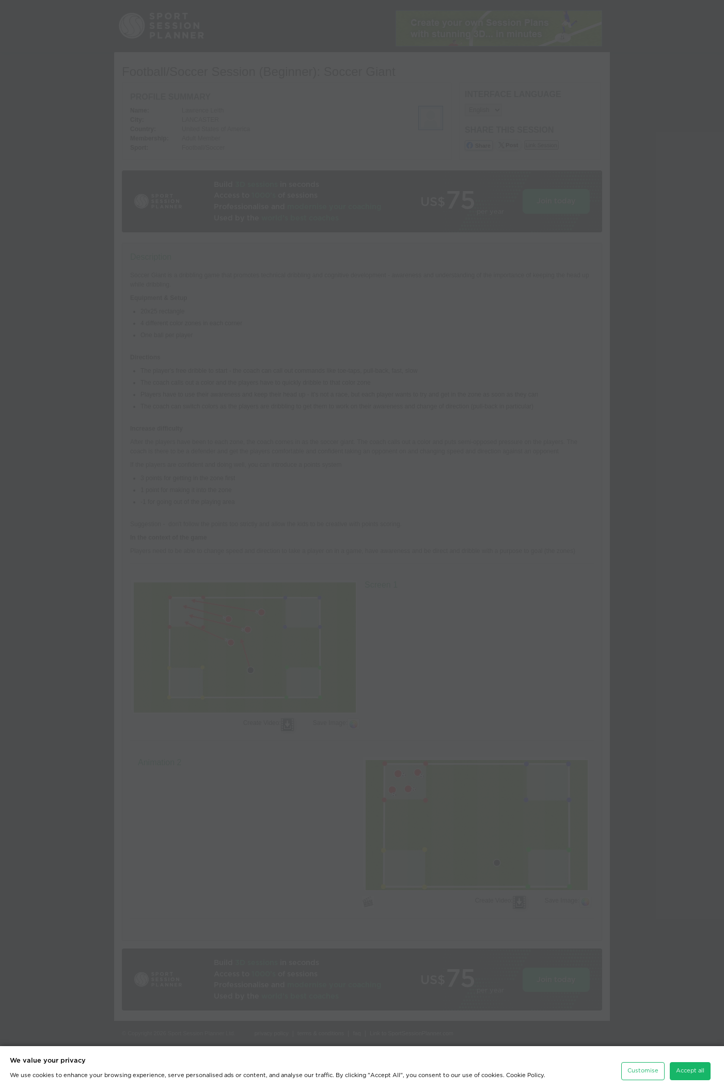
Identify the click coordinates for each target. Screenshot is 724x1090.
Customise (642, 1058)
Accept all (690, 1058)
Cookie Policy (525, 1062)
